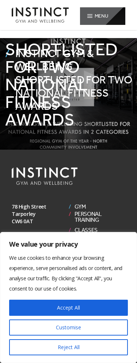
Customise (68, 327)
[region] (68, 297)
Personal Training (88, 217)
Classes (86, 230)
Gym (80, 207)
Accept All (68, 307)
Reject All (69, 347)
